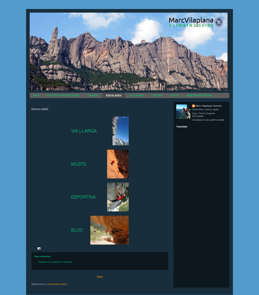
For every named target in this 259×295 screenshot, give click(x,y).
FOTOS (174, 95)
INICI (36, 95)
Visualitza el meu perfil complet (208, 120)
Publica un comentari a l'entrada (55, 262)
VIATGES (157, 95)
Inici (100, 277)
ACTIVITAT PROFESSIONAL (63, 95)
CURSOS (93, 95)
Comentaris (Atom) (57, 284)
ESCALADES (113, 95)
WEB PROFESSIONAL (200, 95)
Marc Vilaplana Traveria (209, 105)
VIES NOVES (136, 95)
